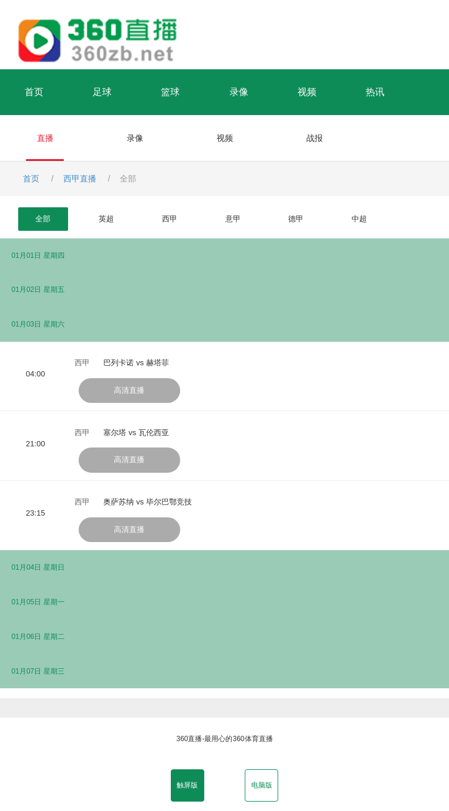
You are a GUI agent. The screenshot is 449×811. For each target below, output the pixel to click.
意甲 (233, 218)
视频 (307, 92)
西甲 (169, 218)
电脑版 (261, 785)
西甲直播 (79, 178)
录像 (238, 92)
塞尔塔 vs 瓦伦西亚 (135, 432)
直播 (45, 138)
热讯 (375, 92)
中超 (359, 218)
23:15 (35, 513)
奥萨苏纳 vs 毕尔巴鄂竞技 (147, 501)
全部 (42, 218)
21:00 (35, 443)
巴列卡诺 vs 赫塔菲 (135, 362)
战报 (314, 138)
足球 (102, 92)
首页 (34, 92)
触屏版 (187, 785)
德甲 (295, 218)
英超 (106, 218)
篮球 (170, 92)
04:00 (35, 373)
